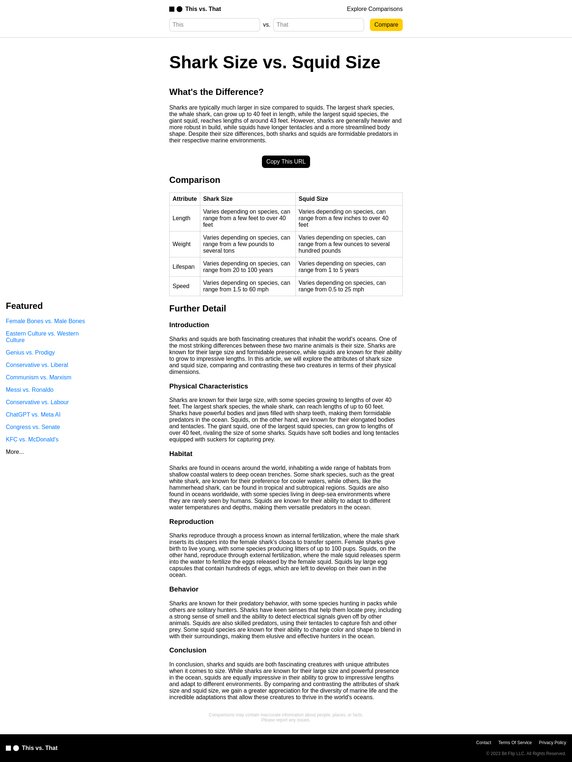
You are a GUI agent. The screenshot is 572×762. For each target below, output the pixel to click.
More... (15, 452)
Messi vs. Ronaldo (30, 390)
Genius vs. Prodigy (30, 352)
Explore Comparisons (375, 9)
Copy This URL (286, 161)
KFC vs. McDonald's (32, 439)
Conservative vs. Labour (37, 402)
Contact (483, 742)
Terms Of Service (515, 742)
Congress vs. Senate (33, 427)
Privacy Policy (552, 742)
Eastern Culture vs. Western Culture (42, 336)
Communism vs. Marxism (39, 377)
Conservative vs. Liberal (37, 365)
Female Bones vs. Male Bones (45, 321)
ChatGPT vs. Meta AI (33, 414)
